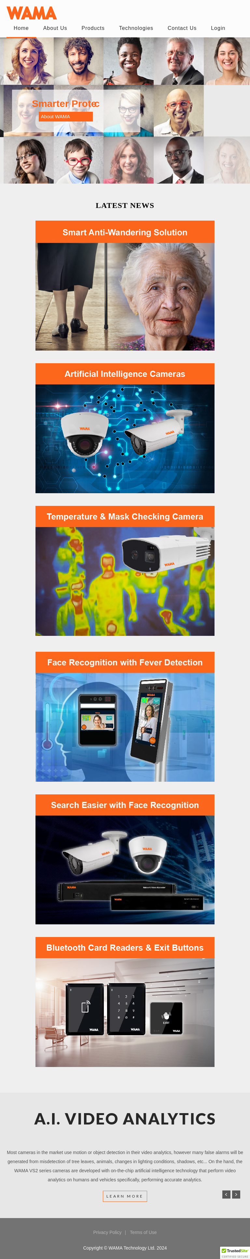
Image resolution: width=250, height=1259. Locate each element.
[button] (235, 1253)
